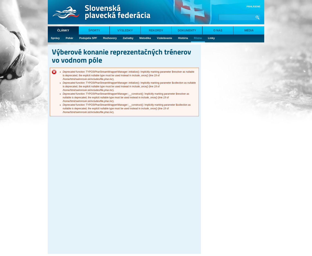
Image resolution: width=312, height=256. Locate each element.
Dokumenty (187, 30)
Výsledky (125, 30)
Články (63, 30)
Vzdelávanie (164, 38)
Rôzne (198, 38)
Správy (55, 38)
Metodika (145, 38)
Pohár (69, 38)
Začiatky (128, 38)
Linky (211, 38)
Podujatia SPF (88, 38)
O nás (217, 30)
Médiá (249, 30)
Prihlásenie (253, 7)
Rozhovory (110, 38)
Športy (94, 30)
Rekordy (156, 30)
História (183, 38)
